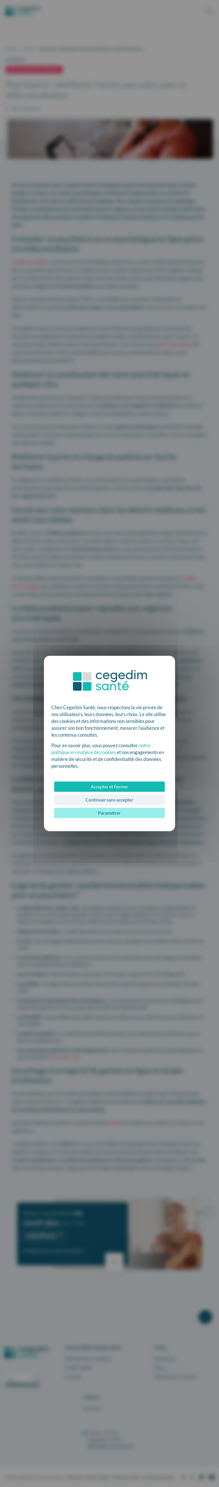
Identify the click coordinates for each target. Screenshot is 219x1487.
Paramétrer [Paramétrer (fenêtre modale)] (109, 813)
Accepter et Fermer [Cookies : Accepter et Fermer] (109, 786)
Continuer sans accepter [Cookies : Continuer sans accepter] (109, 799)
